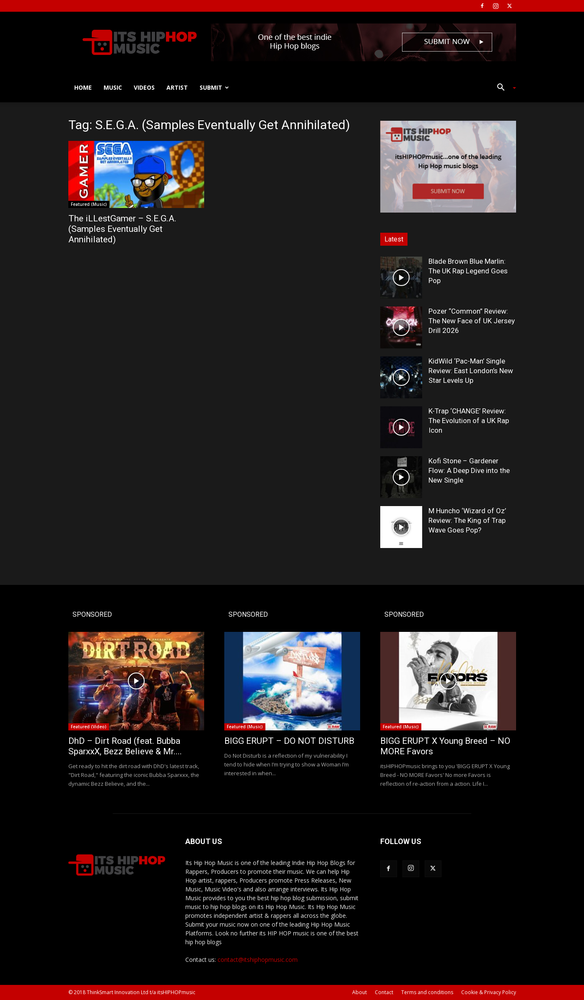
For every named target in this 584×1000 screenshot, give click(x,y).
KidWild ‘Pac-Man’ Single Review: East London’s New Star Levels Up (470, 370)
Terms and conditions (427, 992)
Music (113, 87)
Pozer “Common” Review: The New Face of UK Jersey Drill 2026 (471, 321)
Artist (177, 87)
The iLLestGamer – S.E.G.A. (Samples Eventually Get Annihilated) (122, 228)
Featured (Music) (89, 204)
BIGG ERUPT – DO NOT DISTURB (289, 741)
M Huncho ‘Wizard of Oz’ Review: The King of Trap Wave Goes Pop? (467, 520)
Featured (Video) (88, 727)
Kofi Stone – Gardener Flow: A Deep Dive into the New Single (469, 470)
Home (83, 87)
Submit (214, 87)
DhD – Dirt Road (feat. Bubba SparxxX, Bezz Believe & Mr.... (125, 746)
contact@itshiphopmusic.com (258, 960)
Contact (384, 992)
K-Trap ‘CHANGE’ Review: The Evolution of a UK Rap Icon (468, 420)
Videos (144, 87)
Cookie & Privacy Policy (488, 992)
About (359, 992)
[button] (503, 88)
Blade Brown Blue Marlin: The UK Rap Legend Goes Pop (468, 271)
